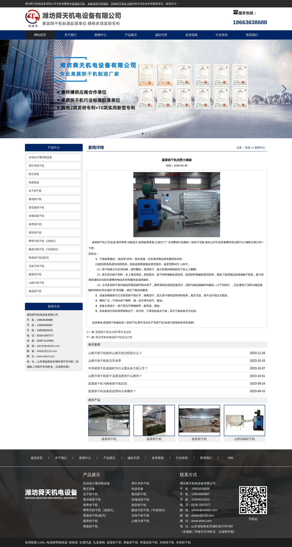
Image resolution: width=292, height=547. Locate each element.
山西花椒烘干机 (244, 438)
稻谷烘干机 (35, 232)
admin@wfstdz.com (48, 345)
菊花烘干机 (35, 199)
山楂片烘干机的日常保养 (104, 360)
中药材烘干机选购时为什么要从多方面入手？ (118, 368)
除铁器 (73, 542)
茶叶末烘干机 (36, 165)
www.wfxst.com (46, 356)
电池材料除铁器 (57, 542)
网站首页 (40, 34)
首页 (247, 147)
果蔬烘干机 (35, 291)
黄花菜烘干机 (36, 207)
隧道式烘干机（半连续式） (44, 249)
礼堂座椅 (99, 542)
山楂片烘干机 (36, 282)
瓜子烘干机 (35, 190)
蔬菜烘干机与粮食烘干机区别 (107, 383)
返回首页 (37, 457)
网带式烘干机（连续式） (43, 240)
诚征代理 (161, 34)
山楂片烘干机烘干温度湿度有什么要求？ (115, 375)
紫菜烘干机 (35, 274)
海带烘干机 (35, 224)
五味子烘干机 (36, 265)
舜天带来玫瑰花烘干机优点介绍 (114, 337)
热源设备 (34, 182)
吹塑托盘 (85, 542)
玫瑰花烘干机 (36, 215)
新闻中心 (101, 34)
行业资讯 (222, 34)
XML (231, 457)
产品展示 (131, 34)
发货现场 (191, 34)
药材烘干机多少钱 (121, 3)
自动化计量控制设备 (40, 157)
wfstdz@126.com (47, 351)
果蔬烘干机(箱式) (39, 257)
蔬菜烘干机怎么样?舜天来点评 (113, 331)
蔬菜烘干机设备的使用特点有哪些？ (112, 391)
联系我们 (252, 34)
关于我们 (70, 34)
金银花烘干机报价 (98, 3)
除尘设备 (34, 173)
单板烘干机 (130, 542)
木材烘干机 (166, 542)
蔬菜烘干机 (78, 3)
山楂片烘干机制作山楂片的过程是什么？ (115, 353)
